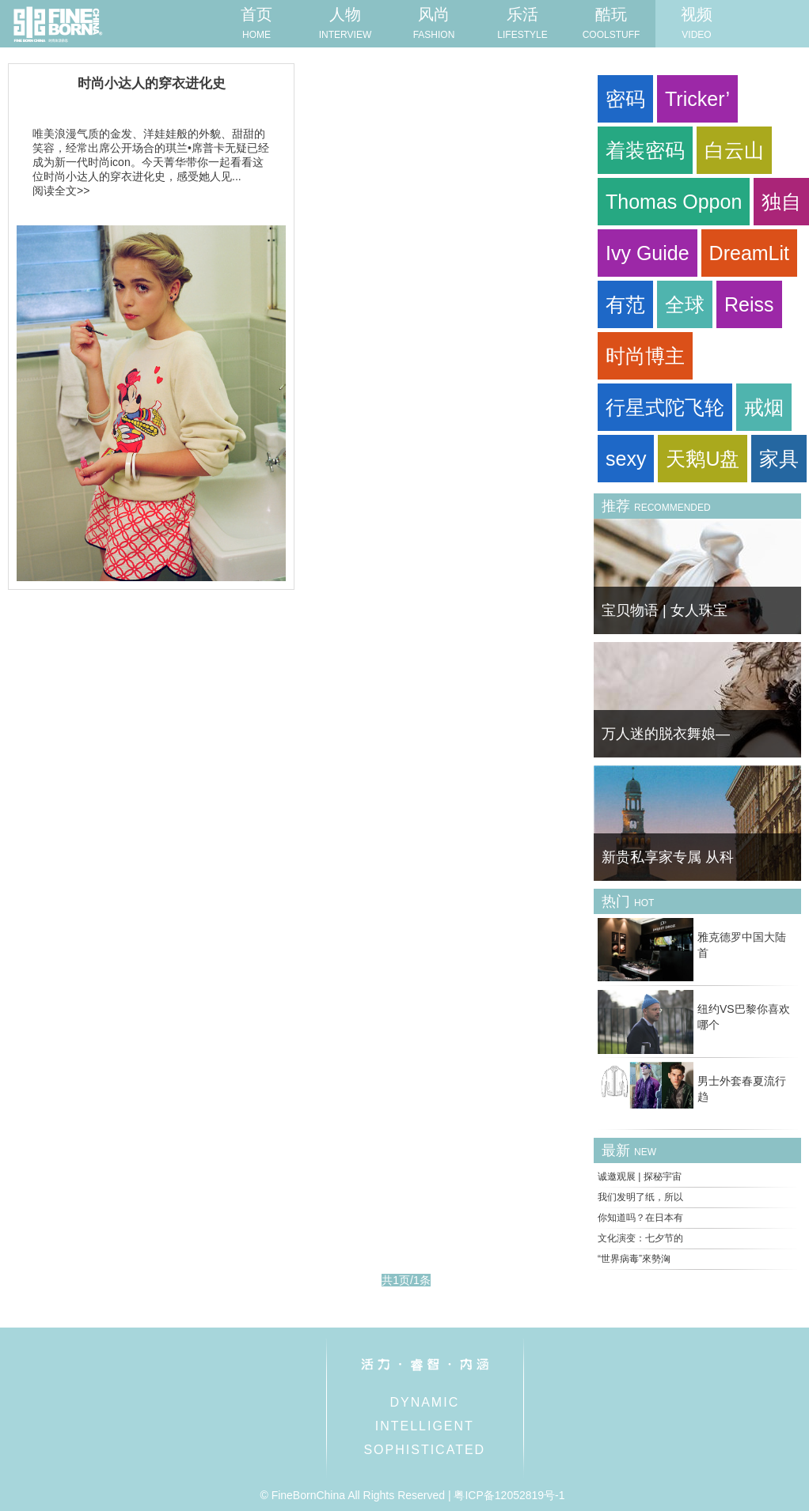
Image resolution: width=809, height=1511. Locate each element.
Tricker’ (697, 99)
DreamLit (749, 253)
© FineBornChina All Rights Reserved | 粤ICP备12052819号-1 (412, 1495)
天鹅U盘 (702, 459)
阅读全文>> (60, 190)
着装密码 (645, 150)
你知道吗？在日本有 (640, 1217)
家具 (779, 459)
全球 (685, 304)
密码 (625, 99)
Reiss (749, 304)
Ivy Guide (647, 253)
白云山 (734, 150)
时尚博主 (645, 356)
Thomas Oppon (674, 202)
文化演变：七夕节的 (640, 1238)
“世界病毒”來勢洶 (634, 1258)
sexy (626, 459)
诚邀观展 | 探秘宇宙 (640, 1176)
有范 (625, 304)
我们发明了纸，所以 (640, 1197)
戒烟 (764, 407)
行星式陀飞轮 (665, 407)
